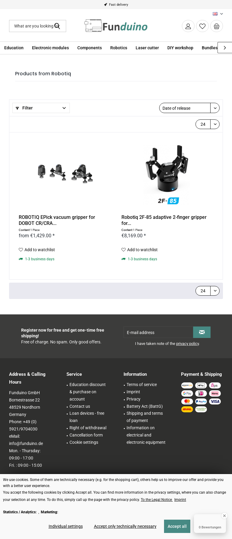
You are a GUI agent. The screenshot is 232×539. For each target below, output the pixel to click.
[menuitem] (216, 26)
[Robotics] (118, 48)
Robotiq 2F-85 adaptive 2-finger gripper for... (164, 220)
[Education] (14, 48)
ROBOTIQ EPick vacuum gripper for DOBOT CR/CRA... (57, 220)
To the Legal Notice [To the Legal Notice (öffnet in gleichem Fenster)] (157, 500)
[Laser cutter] (147, 48)
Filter (24, 108)
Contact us (79, 406)
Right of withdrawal (87, 427)
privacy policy (187, 343)
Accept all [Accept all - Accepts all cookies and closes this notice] (177, 526)
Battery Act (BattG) (145, 406)
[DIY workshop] (180, 48)
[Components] (89, 48)
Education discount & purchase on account (87, 391)
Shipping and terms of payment (145, 417)
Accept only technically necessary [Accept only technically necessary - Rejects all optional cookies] (125, 526)
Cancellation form (86, 435)
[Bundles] (210, 48)
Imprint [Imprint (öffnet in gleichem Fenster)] (180, 500)
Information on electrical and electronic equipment (146, 435)
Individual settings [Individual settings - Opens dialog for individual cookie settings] (66, 526)
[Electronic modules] (50, 48)
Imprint (133, 391)
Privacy (133, 399)
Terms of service (142, 384)
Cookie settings (83, 442)
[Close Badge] (224, 516)
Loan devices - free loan (86, 417)
